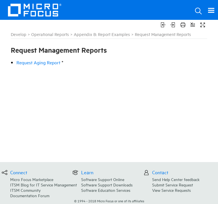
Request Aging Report (38, 62)
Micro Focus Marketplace (31, 179)
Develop (18, 34)
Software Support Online (102, 179)
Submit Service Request (172, 184)
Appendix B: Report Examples (102, 34)
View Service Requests (171, 190)
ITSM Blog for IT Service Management (43, 184)
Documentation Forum (29, 195)
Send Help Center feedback (176, 179)
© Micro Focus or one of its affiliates (109, 200)
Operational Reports (50, 34)
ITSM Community (25, 190)
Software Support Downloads (107, 184)
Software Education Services (105, 190)
